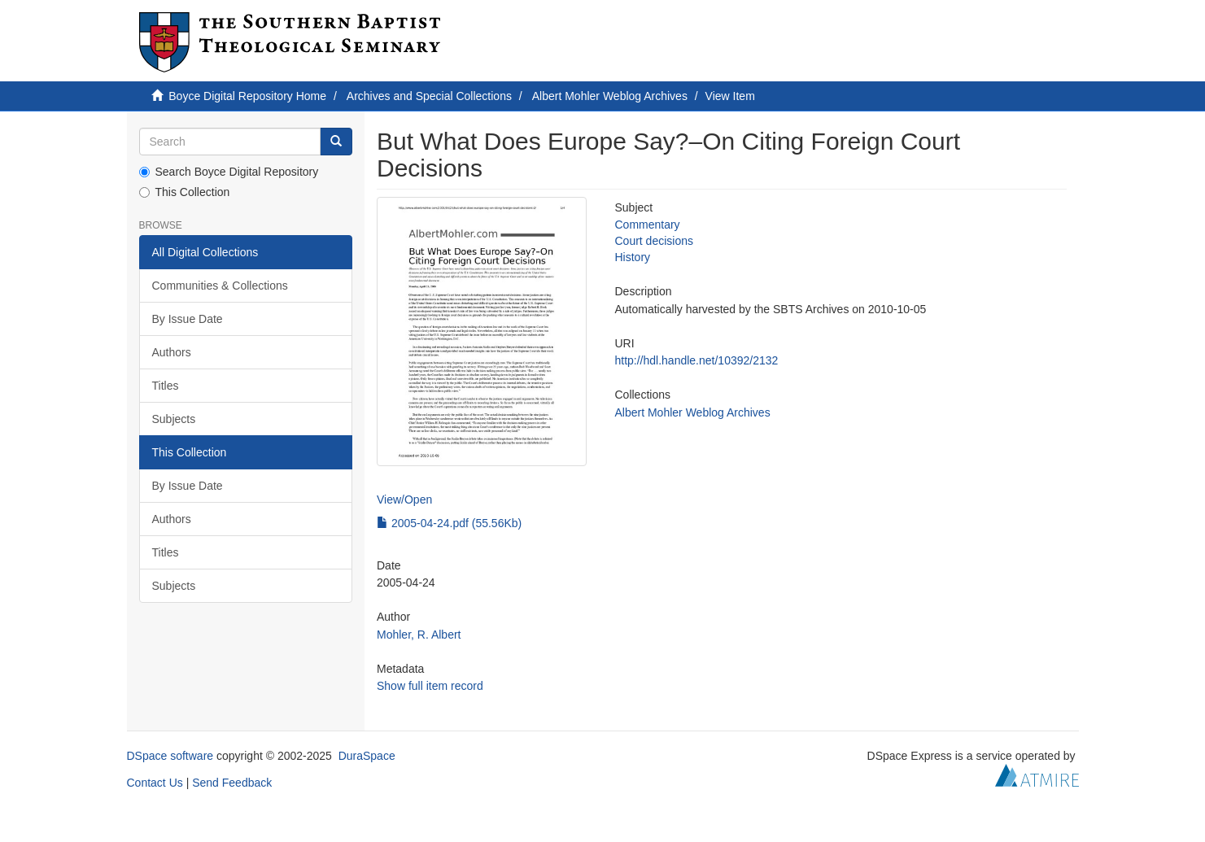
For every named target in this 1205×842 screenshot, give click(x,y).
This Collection (184, 192)
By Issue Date (187, 318)
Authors (171, 352)
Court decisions (653, 240)
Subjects (174, 418)
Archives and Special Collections (429, 96)
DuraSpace (366, 755)
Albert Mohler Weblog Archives (610, 96)
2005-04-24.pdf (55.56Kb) (449, 523)
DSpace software (170, 755)
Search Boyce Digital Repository (229, 171)
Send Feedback (232, 782)
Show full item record (430, 685)
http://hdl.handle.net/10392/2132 (696, 360)
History (632, 257)
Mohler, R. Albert (419, 634)
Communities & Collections (220, 285)
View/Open (404, 499)
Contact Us (155, 782)
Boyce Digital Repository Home (247, 96)
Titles (165, 385)
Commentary (646, 224)
